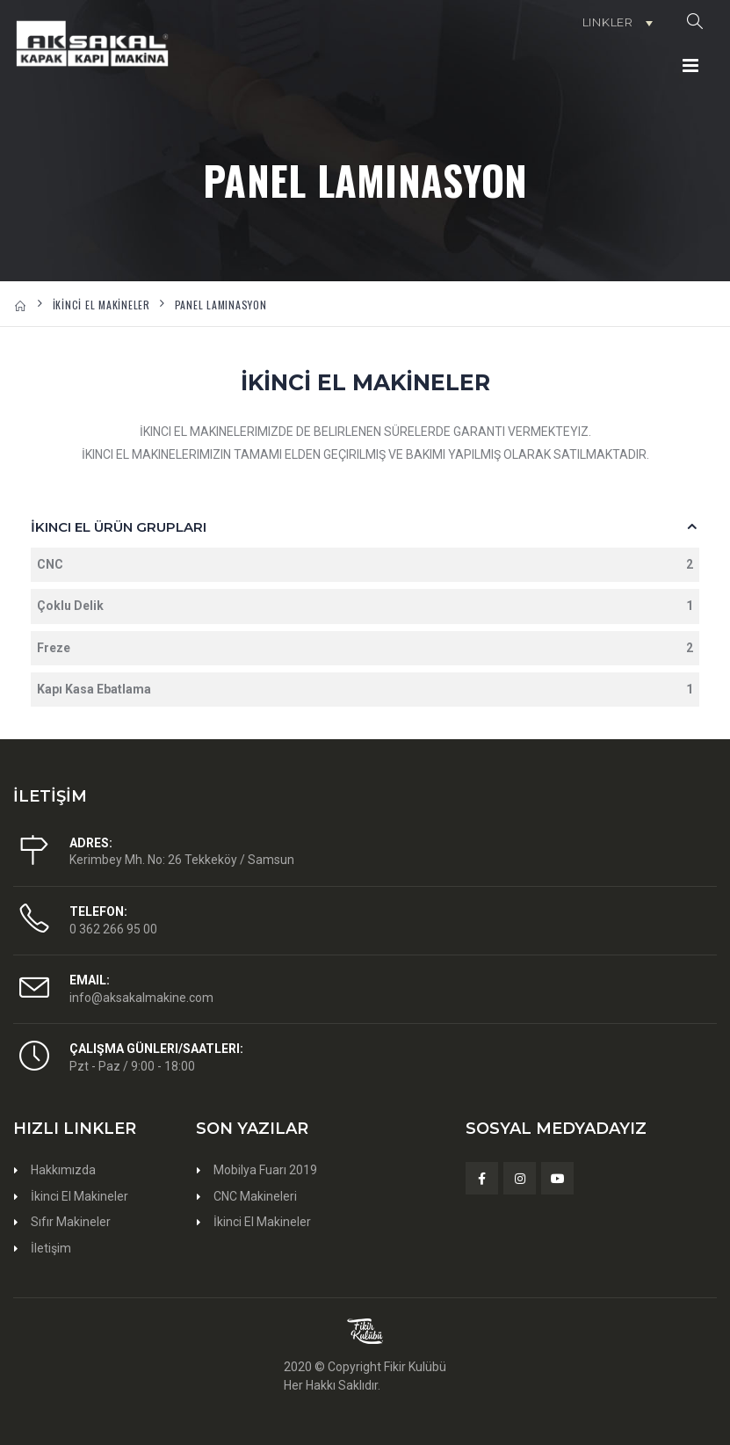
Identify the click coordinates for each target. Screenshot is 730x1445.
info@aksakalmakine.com (141, 998)
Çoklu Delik (365, 606)
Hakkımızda (63, 1170)
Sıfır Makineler (71, 1222)
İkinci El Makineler (79, 1196)
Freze (365, 648)
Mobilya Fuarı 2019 (265, 1170)
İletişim (51, 1248)
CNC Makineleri (255, 1196)
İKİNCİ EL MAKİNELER (101, 304)
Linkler (607, 22)
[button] (695, 22)
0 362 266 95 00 (113, 929)
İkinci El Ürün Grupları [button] (118, 527)
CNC (365, 565)
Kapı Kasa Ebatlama (365, 690)
